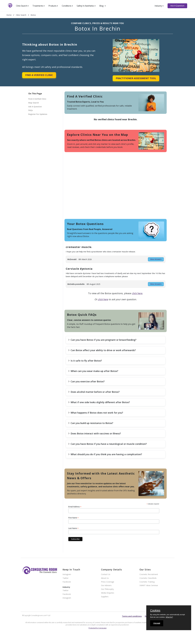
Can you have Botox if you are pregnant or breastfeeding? (102, 339)
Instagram (67, 574)
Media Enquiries (107, 593)
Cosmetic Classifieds (148, 578)
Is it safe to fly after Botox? (85, 360)
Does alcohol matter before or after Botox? (94, 391)
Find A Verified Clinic (39, 75)
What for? (169, 617)
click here (137, 293)
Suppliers (104, 597)
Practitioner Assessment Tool (136, 78)
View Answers (156, 259)
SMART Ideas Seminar (148, 585)
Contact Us (105, 574)
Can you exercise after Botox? (86, 381)
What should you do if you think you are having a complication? (105, 454)
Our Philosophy (107, 589)
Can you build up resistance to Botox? (90, 423)
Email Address (74, 507)
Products (53, 5)
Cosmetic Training (146, 582)
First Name (73, 518)
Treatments (38, 5)
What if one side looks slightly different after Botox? (99, 402)
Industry (159, 5)
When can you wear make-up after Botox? (93, 371)
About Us (105, 578)
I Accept (156, 623)
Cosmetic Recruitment (148, 574)
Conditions (67, 5)
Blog (102, 5)
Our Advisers (106, 585)
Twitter (65, 578)
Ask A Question (177, 5)
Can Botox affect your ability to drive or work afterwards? (102, 350)
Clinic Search (22, 5)
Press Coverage (107, 582)
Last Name (73, 528)
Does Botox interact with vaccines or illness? (94, 433)
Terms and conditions (132, 616)
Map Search (33, 102)
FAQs (30, 110)
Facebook (67, 582)
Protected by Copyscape (98, 628)
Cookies (155, 610)
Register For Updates (37, 114)
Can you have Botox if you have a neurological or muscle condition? (107, 443)
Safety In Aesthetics (86, 5)
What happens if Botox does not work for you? (95, 412)
